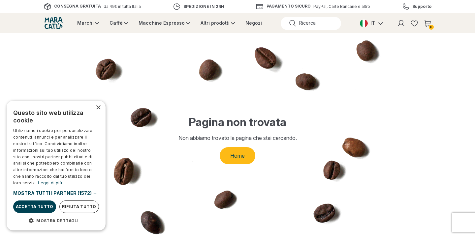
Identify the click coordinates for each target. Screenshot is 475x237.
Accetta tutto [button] (34, 206)
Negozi (253, 23)
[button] (56, 193)
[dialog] (56, 165)
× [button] (98, 107)
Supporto (421, 6)
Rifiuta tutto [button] (79, 206)
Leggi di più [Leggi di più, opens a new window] (50, 182)
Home (237, 155)
